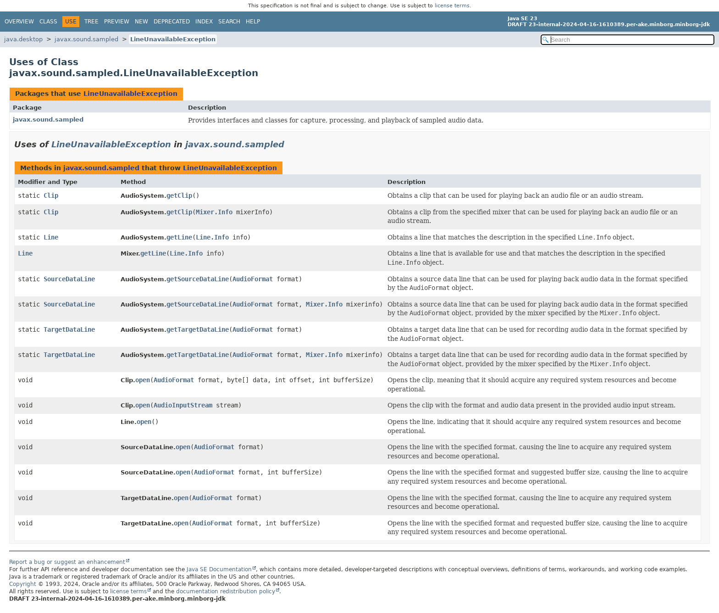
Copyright (22, 584)
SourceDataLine (69, 279)
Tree (91, 21)
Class (48, 21)
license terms (452, 6)
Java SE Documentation (219, 569)
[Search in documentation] (627, 39)
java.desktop (23, 39)
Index (204, 21)
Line (51, 237)
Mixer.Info (214, 212)
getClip (179, 195)
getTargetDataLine (197, 329)
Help (253, 21)
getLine (179, 237)
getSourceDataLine (197, 279)
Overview (19, 21)
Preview (116, 21)
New (141, 21)
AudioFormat (252, 279)
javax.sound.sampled (86, 39)
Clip (51, 195)
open (142, 380)
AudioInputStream (183, 405)
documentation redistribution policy (225, 591)
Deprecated (172, 21)
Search (229, 21)
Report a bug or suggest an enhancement (67, 562)
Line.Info (212, 237)
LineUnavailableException (173, 39)
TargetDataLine (69, 329)
